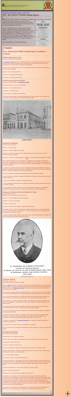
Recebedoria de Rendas (24, 82)
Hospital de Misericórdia (18, 288)
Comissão (9, 285)
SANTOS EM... (26, 13)
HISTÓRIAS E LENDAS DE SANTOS (11, 13)
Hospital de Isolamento (23, 320)
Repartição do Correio (9, 62)
